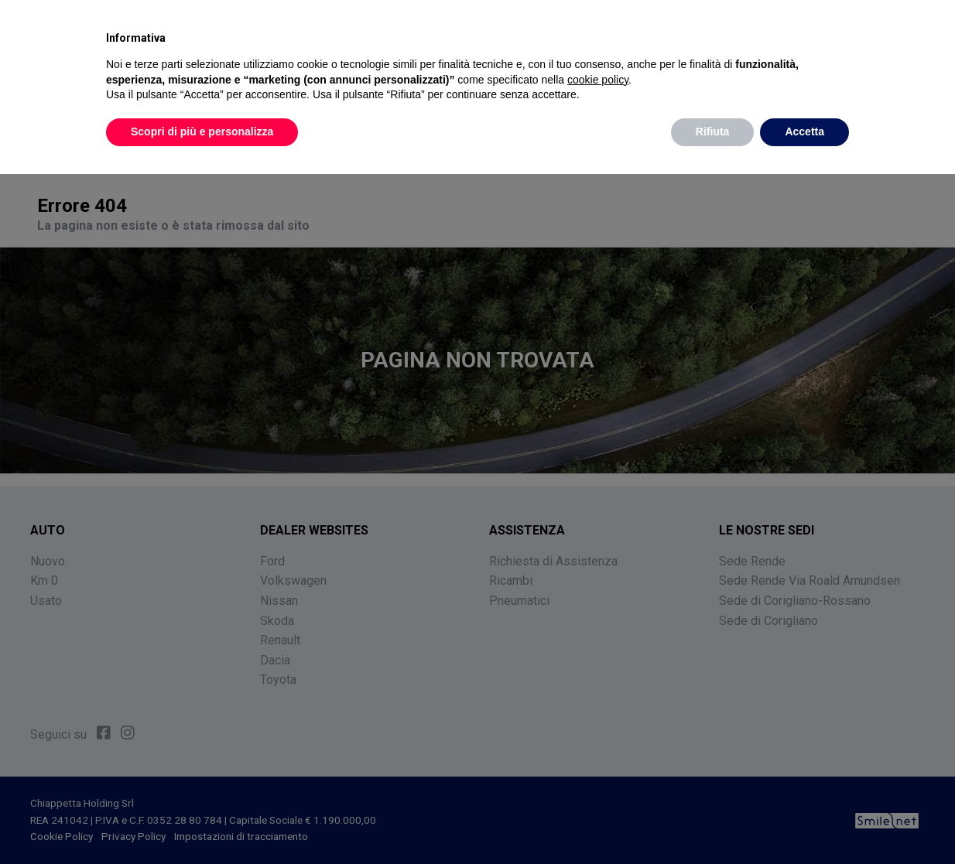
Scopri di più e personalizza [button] (202, 131)
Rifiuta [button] (713, 131)
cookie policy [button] (597, 79)
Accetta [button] (804, 131)
